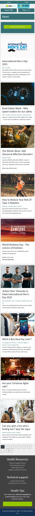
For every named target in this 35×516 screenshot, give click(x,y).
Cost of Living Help (13, 345)
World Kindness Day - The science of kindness (15, 246)
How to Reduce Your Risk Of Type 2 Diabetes (17, 201)
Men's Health (6, 68)
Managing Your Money (9, 343)
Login (26, 2)
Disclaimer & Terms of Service (17, 483)
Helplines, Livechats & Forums (17, 470)
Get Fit (20, 206)
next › (9, 450)
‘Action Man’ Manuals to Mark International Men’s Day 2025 (15, 294)
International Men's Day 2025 (15, 63)
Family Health (27, 115)
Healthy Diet (12, 206)
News (5, 16)
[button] (17, 504)
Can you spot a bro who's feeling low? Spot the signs (16, 427)
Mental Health (6, 158)
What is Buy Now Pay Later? (17, 339)
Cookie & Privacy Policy (18, 481)
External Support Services (17, 465)
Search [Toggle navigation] (9, 10)
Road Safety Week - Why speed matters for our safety (17, 110)
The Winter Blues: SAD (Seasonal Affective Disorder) (17, 152)
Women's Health (16, 115)
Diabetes (5, 206)
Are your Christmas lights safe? (15, 385)
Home (9, 2)
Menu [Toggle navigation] (26, 10)
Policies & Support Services (17, 463)
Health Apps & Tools (17, 467)
